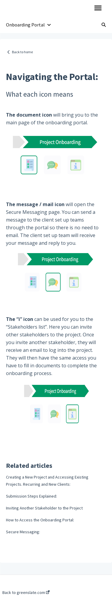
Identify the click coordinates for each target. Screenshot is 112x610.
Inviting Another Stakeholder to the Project (44, 508)
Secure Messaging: (23, 531)
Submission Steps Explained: (31, 496)
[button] (98, 8)
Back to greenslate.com (26, 592)
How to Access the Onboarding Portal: (40, 520)
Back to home (22, 52)
